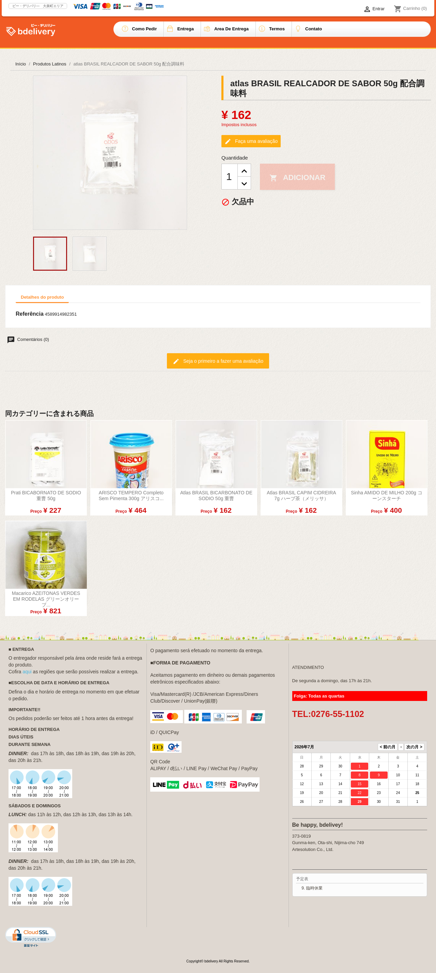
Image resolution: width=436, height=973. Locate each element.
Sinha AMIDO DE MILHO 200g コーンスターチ (386, 495)
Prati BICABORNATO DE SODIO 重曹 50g (46, 495)
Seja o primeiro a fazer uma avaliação (218, 361)
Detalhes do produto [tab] (42, 297)
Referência (30, 314)
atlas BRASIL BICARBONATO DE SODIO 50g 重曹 (216, 495)
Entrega (185, 28)
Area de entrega (231, 28)
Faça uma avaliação (251, 141)
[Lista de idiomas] (345, 9)
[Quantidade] (229, 177)
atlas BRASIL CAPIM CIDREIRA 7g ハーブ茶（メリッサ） (301, 495)
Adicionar (297, 177)
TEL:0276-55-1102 (328, 714)
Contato (313, 28)
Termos (277, 28)
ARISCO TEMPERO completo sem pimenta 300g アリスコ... (131, 495)
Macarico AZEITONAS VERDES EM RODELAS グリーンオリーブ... (46, 599)
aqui (26, 671)
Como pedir (144, 28)
